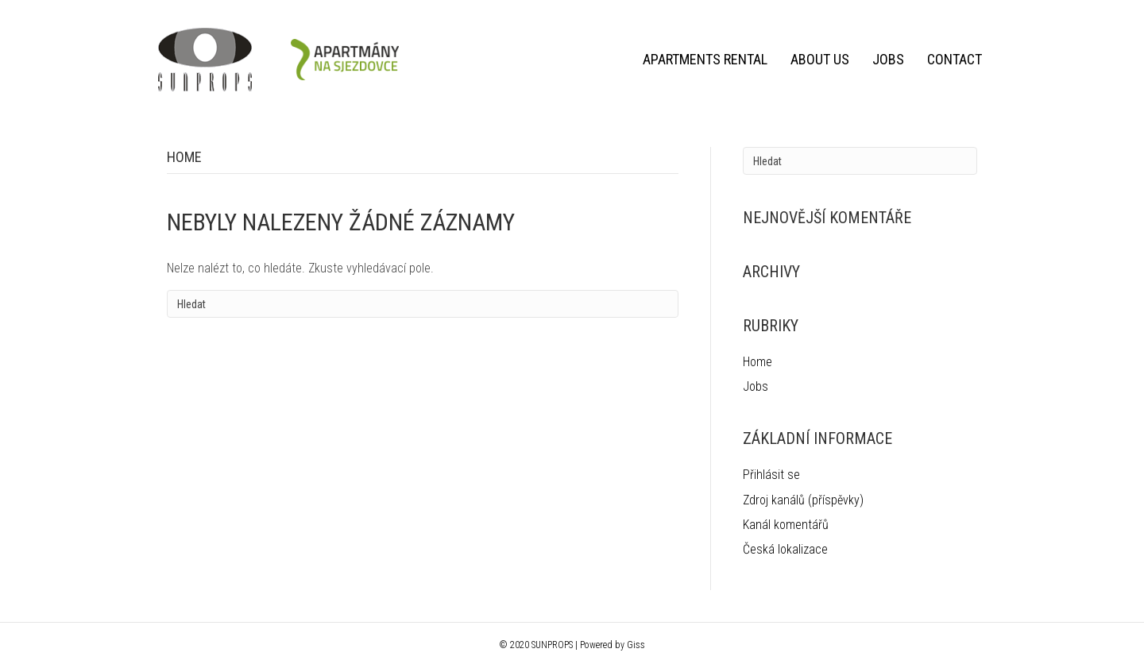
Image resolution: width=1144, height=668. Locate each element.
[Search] (422, 304)
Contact (954, 59)
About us (819, 59)
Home (757, 361)
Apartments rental (705, 59)
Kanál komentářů (786, 524)
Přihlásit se (771, 474)
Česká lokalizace (785, 549)
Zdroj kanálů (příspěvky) (803, 500)
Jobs (888, 59)
